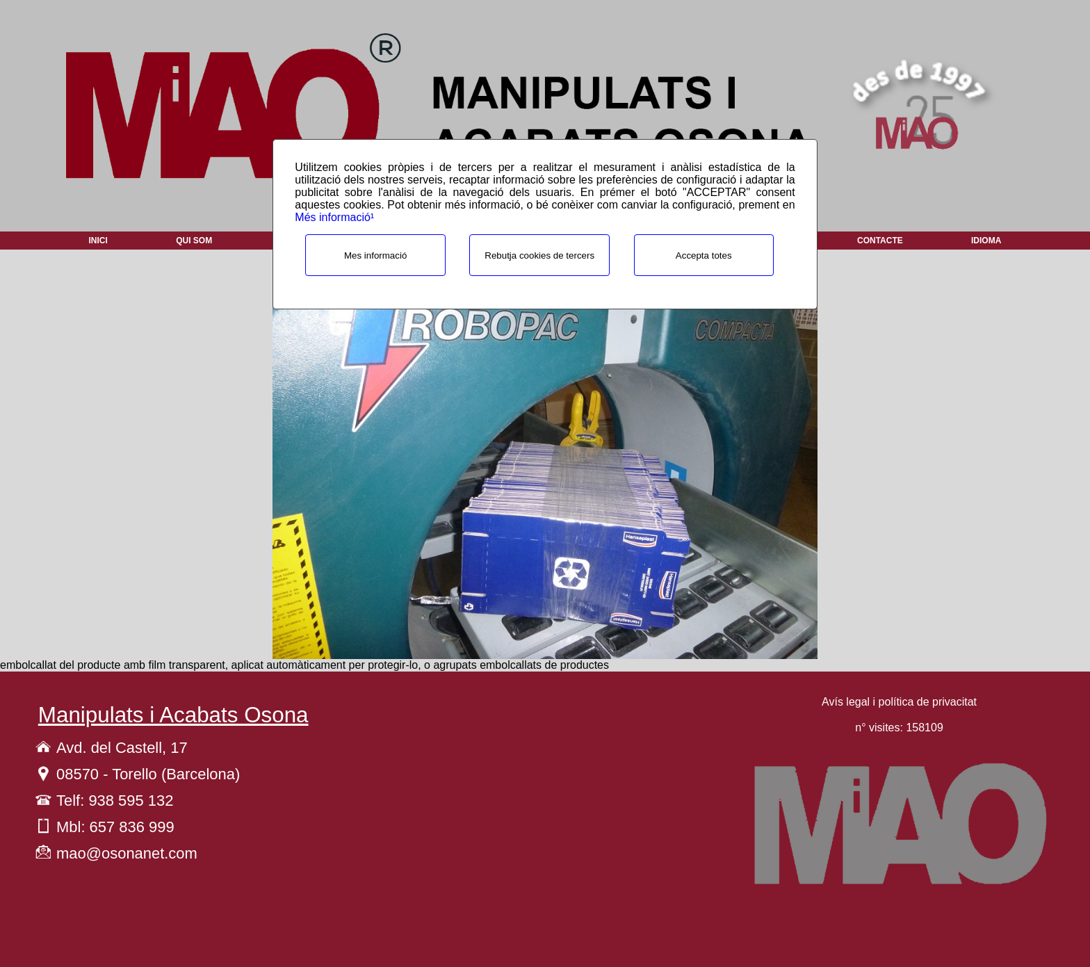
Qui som (194, 240)
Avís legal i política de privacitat (899, 702)
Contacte (880, 240)
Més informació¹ (334, 217)
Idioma (986, 240)
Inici (98, 240)
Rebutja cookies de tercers (539, 255)
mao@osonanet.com (126, 853)
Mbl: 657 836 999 (115, 827)
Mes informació (375, 255)
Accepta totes (704, 255)
